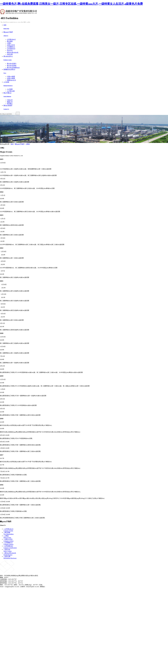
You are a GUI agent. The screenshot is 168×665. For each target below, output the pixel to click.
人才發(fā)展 (11, 91)
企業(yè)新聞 (11, 78)
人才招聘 (10, 89)
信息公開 (10, 54)
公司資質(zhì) (11, 48)
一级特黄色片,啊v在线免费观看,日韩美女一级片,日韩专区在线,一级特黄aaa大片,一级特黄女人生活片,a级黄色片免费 (71, 3)
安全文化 (10, 50)
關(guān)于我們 (19, 144)
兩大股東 (10, 41)
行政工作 (10, 100)
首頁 (12, 144)
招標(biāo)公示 (11, 80)
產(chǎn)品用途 (11, 65)
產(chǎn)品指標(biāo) (13, 67)
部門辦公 (10, 103)
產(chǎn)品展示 (11, 63)
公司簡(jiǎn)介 (11, 39)
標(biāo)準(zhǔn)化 (12, 52)
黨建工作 (10, 102)
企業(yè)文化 (11, 45)
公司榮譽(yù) (11, 46)
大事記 (9, 43)
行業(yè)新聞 (11, 76)
